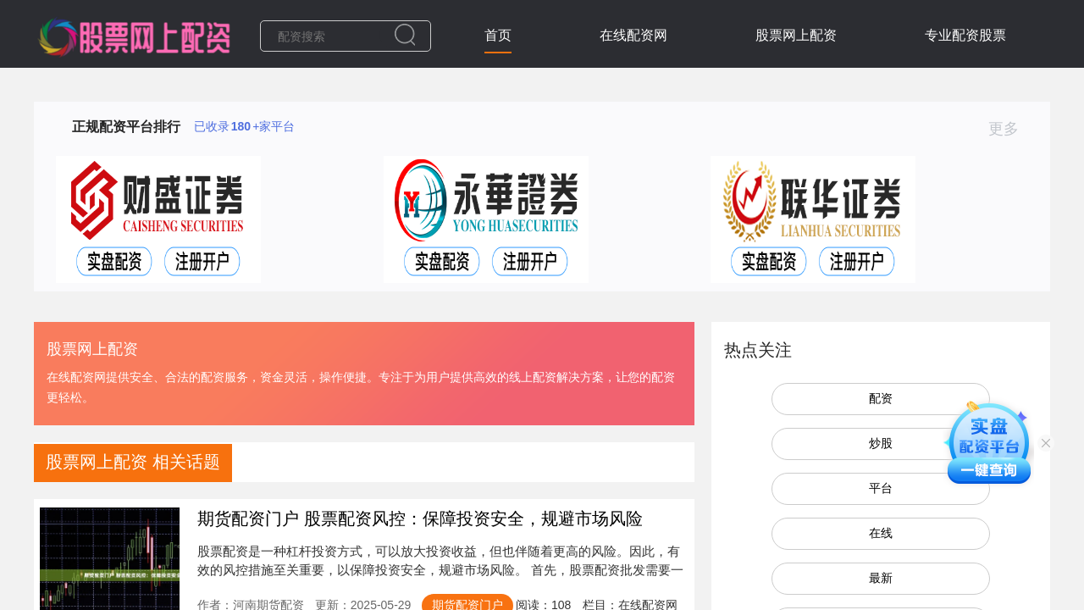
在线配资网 (633, 35)
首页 (498, 35)
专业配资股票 (965, 35)
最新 (881, 578)
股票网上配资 (796, 35)
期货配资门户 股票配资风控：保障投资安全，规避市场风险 (420, 518)
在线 (881, 533)
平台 (881, 488)
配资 (881, 398)
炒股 (881, 443)
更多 (1010, 128)
